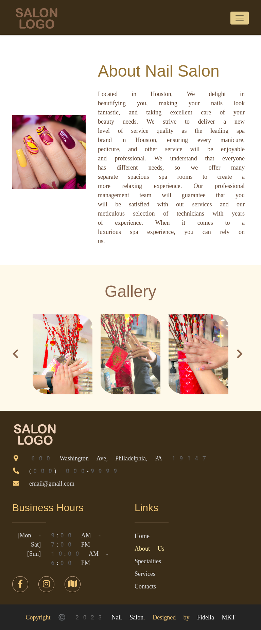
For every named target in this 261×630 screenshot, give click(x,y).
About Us (149, 548)
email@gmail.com (51, 483)
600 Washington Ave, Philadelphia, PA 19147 (118, 458)
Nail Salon (127, 617)
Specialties (148, 561)
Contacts (145, 586)
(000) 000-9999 (74, 470)
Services (145, 573)
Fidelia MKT (216, 617)
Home (142, 535)
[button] (15, 355)
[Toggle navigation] (239, 18)
